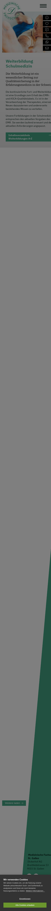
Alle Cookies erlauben (24, 905)
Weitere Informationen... (35, 891)
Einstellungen (24, 899)
